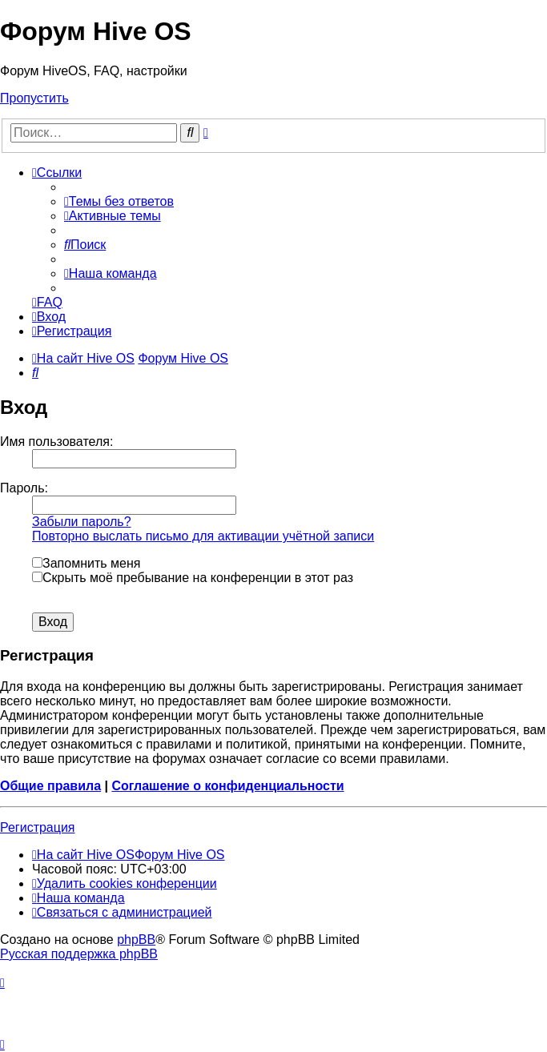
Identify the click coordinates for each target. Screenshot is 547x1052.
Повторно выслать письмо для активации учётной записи (203, 536)
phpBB (136, 939)
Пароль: (24, 488)
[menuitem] (119, 201)
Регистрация (37, 827)
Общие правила (50, 786)
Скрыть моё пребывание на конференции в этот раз (192, 577)
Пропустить (34, 98)
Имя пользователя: (56, 441)
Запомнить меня (86, 563)
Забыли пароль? (81, 521)
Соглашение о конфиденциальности (227, 786)
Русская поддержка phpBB (79, 954)
